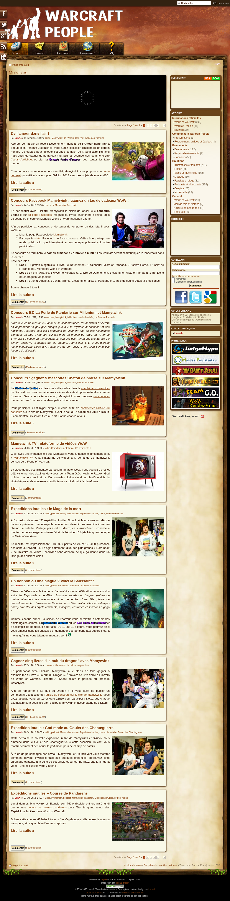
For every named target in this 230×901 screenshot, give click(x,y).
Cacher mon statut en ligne (187, 282)
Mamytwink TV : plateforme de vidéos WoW (49, 444)
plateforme (68, 448)
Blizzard (179, 129)
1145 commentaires (35, 302)
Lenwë (18, 138)
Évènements (181, 149)
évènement (56, 798)
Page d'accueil (20, 65)
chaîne (82, 448)
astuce (75, 513)
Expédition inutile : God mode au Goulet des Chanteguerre (62, 728)
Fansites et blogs (184, 180)
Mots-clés (18, 72)
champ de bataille (114, 513)
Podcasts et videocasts (187, 184)
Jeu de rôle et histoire (186, 204)
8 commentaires (33, 650)
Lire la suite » (22, 183)
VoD (89, 448)
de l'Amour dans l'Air (74, 138)
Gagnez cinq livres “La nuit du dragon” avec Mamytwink (60, 661)
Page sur (133, 125)
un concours (102, 396)
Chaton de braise (26, 388)
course (117, 798)
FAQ (112, 53)
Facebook (72, 205)
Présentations (182, 137)
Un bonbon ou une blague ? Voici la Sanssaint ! (52, 581)
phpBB (104, 879)
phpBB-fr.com (122, 883)
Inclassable (180, 192)
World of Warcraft (184, 122)
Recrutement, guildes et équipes (193, 141)
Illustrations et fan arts (187, 165)
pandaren (88, 798)
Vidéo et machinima (185, 172)
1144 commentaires (35, 367)
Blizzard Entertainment (133, 892)
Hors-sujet (180, 211)
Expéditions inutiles (89, 513)
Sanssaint (95, 585)
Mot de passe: (179, 270)
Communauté (87, 53)
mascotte (71, 382)
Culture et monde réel (186, 207)
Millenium (72, 317)
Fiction (178, 168)
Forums (39, 53)
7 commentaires (33, 189)
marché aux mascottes (95, 388)
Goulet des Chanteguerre (130, 732)
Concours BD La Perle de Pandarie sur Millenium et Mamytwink (66, 313)
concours (49, 205)
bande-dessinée (85, 317)
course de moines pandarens (47, 807)
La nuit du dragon (75, 665)
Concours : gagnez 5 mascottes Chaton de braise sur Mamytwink (68, 378)
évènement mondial (94, 138)
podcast (55, 513)
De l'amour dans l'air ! (30, 133)
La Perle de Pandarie (104, 317)
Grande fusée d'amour (64, 159)
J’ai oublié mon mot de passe (186, 276)
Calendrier (63, 53)
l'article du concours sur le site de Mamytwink (73, 694)
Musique (179, 176)
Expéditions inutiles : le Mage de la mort (46, 509)
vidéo (47, 448)
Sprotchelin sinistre (54, 623)
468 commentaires (35, 432)
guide (47, 138)
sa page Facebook (40, 214)
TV (76, 448)
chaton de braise (85, 382)
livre (87, 665)
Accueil (16, 53)
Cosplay (179, 188)
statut (37, 238)
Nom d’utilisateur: (181, 264)
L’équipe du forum (132, 865)
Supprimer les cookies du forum (160, 865)
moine (125, 798)
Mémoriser (179, 279)
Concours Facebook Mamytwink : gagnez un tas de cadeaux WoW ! (70, 200)
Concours (180, 157)
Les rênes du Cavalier (91, 623)
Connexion (223, 3)
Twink (102, 513)
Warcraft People (183, 126)
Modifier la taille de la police (218, 64)
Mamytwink (57, 138)
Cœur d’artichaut (22, 159)
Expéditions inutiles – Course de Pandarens (49, 793)
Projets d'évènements (186, 153)
